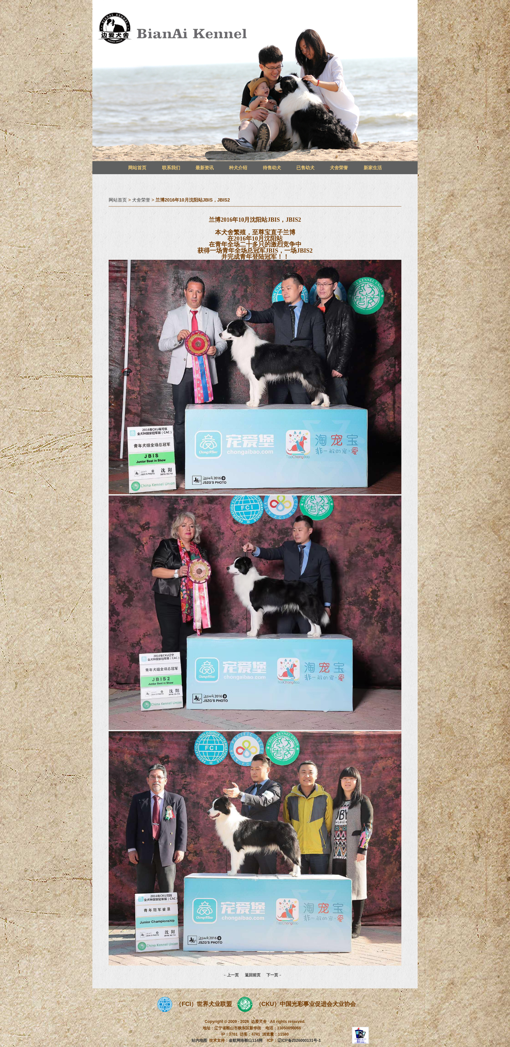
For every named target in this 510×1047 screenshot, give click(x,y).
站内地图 (199, 1040)
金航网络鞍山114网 (245, 1040)
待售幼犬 (272, 167)
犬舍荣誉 (339, 167)
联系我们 (171, 167)
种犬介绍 (238, 167)
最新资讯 (204, 167)
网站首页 (137, 167)
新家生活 (373, 167)
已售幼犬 (305, 167)
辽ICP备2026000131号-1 (299, 1040)
